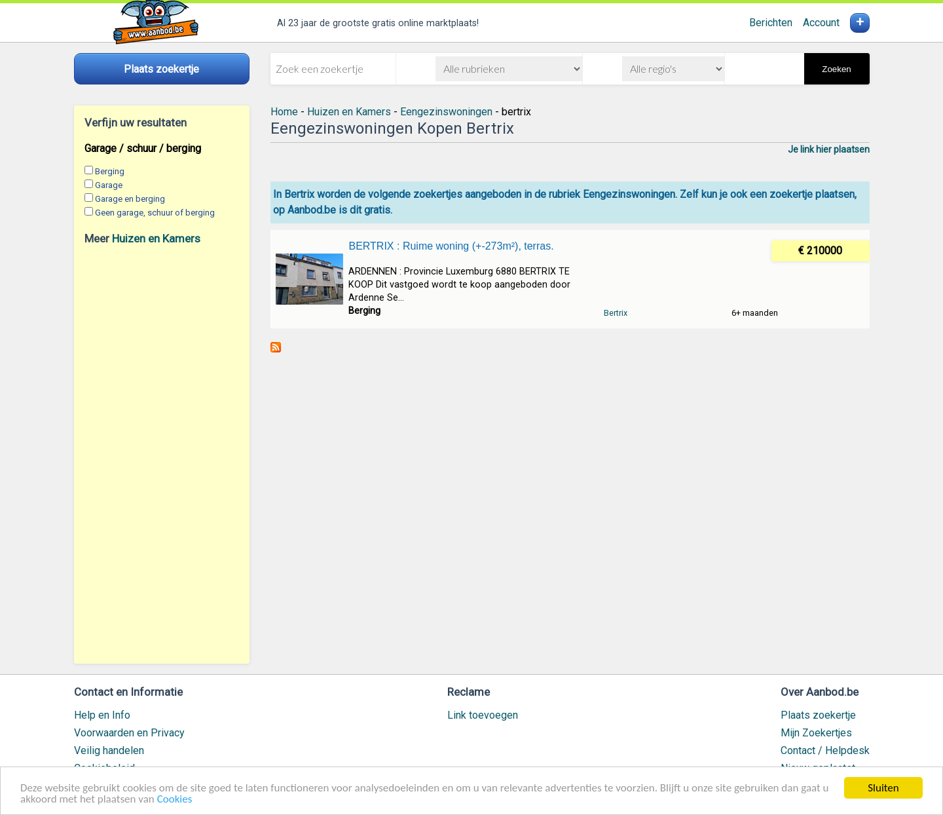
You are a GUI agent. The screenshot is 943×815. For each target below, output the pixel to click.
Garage (108, 185)
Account (821, 22)
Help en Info (102, 715)
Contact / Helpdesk (825, 750)
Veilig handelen (109, 750)
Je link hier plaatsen (829, 149)
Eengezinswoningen (446, 111)
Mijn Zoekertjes (816, 733)
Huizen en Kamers (156, 238)
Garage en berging (130, 199)
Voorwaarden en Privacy (129, 733)
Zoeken (836, 69)
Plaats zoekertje (818, 715)
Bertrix (615, 313)
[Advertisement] (161, 454)
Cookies (175, 799)
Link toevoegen (482, 715)
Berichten (770, 22)
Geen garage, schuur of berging (155, 213)
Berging (109, 171)
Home (284, 111)
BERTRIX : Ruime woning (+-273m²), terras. (450, 246)
